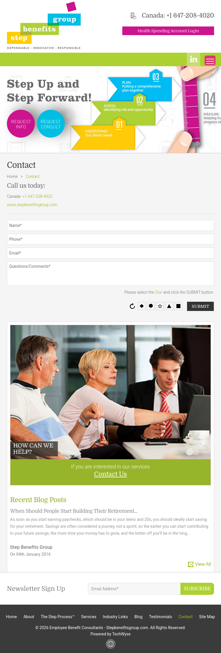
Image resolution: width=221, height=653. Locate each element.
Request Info (21, 124)
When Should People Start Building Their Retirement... (73, 511)
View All (203, 564)
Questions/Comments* (110, 273)
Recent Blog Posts (38, 500)
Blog (138, 616)
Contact (185, 616)
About (28, 616)
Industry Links (115, 616)
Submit (200, 306)
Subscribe (197, 588)
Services (88, 616)
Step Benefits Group (31, 547)
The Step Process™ (58, 616)
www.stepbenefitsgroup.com (32, 204)
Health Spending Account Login (168, 30)
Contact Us (110, 474)
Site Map (207, 616)
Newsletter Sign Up (36, 588)
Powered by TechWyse (110, 634)
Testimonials (160, 616)
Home (12, 176)
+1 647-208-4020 (190, 15)
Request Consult (51, 124)
